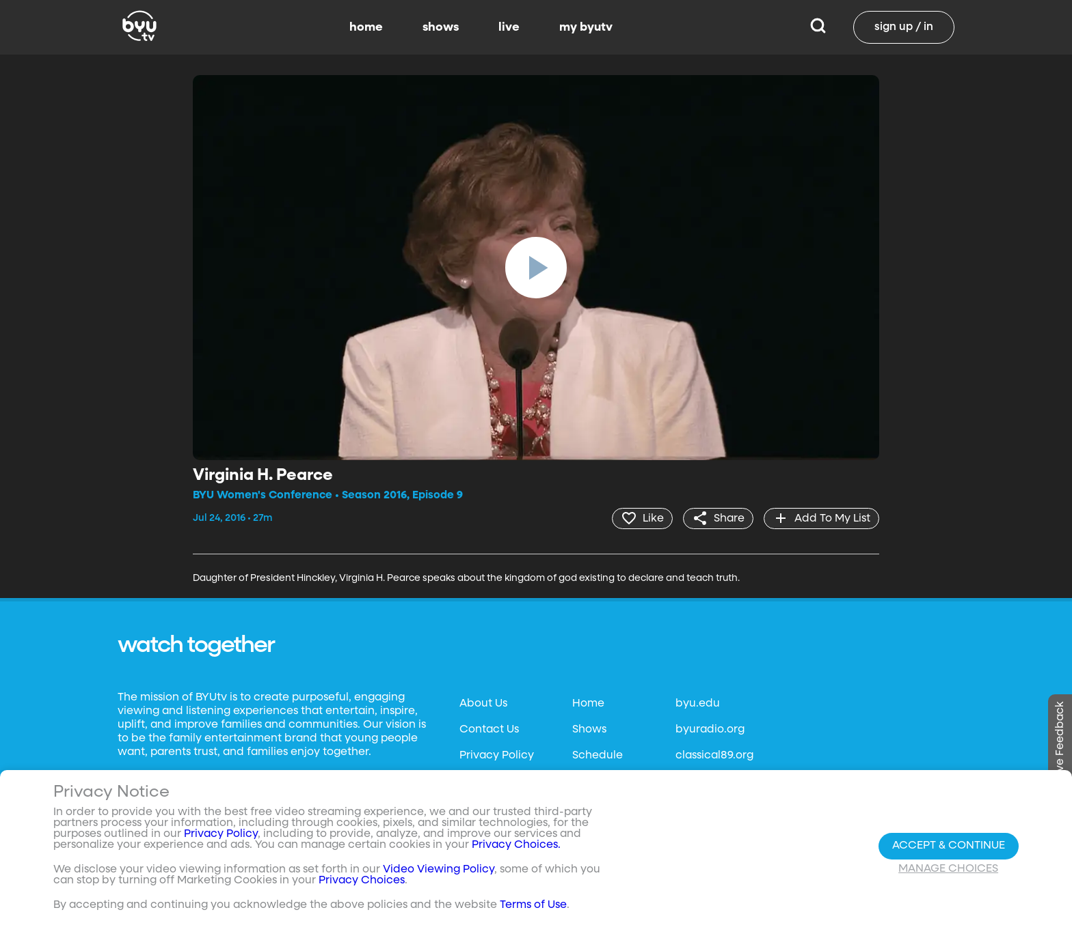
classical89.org (714, 755)
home (366, 27)
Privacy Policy (496, 755)
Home (588, 703)
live (509, 27)
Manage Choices (948, 869)
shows (441, 27)
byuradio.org (710, 729)
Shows (589, 729)
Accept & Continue (948, 845)
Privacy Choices (362, 880)
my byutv (586, 27)
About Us (483, 703)
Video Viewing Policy (438, 869)
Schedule (597, 755)
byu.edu (697, 703)
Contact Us (489, 729)
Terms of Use (533, 905)
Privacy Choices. (516, 845)
